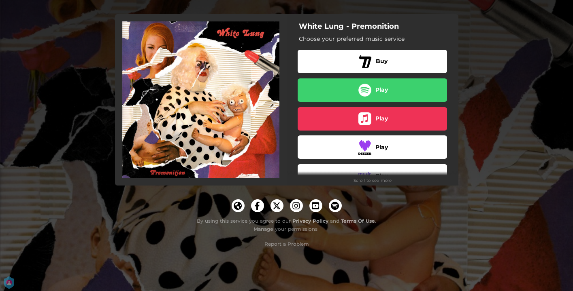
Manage (263, 229)
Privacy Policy (310, 221)
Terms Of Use (358, 221)
